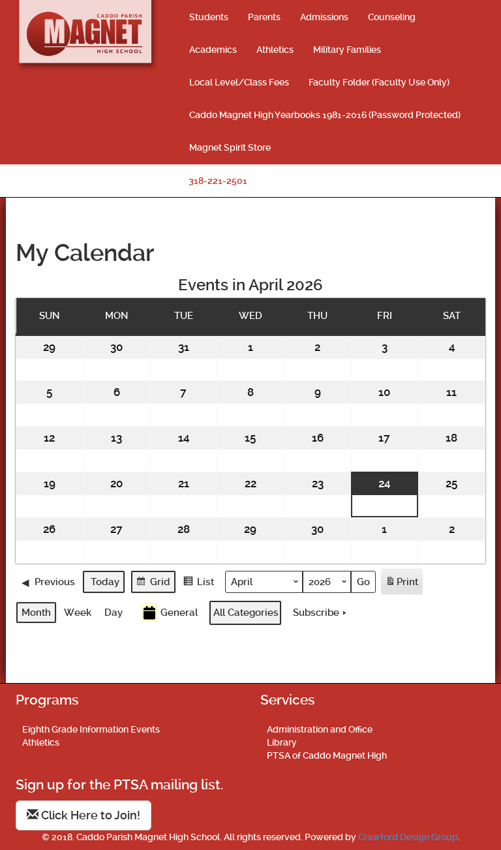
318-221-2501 (218, 180)
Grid (153, 583)
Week (77, 612)
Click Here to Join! (83, 815)
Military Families (347, 49)
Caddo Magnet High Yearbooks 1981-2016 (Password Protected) (325, 115)
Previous (48, 581)
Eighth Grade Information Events (91, 729)
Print (401, 583)
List (198, 583)
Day (113, 612)
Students (208, 17)
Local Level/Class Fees (239, 82)
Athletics (275, 49)
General (169, 612)
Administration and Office (319, 729)
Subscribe (321, 612)
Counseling (392, 17)
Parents (264, 17)
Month (36, 612)
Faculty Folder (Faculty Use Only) (379, 82)
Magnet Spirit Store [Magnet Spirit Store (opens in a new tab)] (230, 147)
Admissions (324, 17)
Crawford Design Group (408, 837)
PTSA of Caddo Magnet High (327, 755)
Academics (213, 49)
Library (282, 742)
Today (105, 581)
